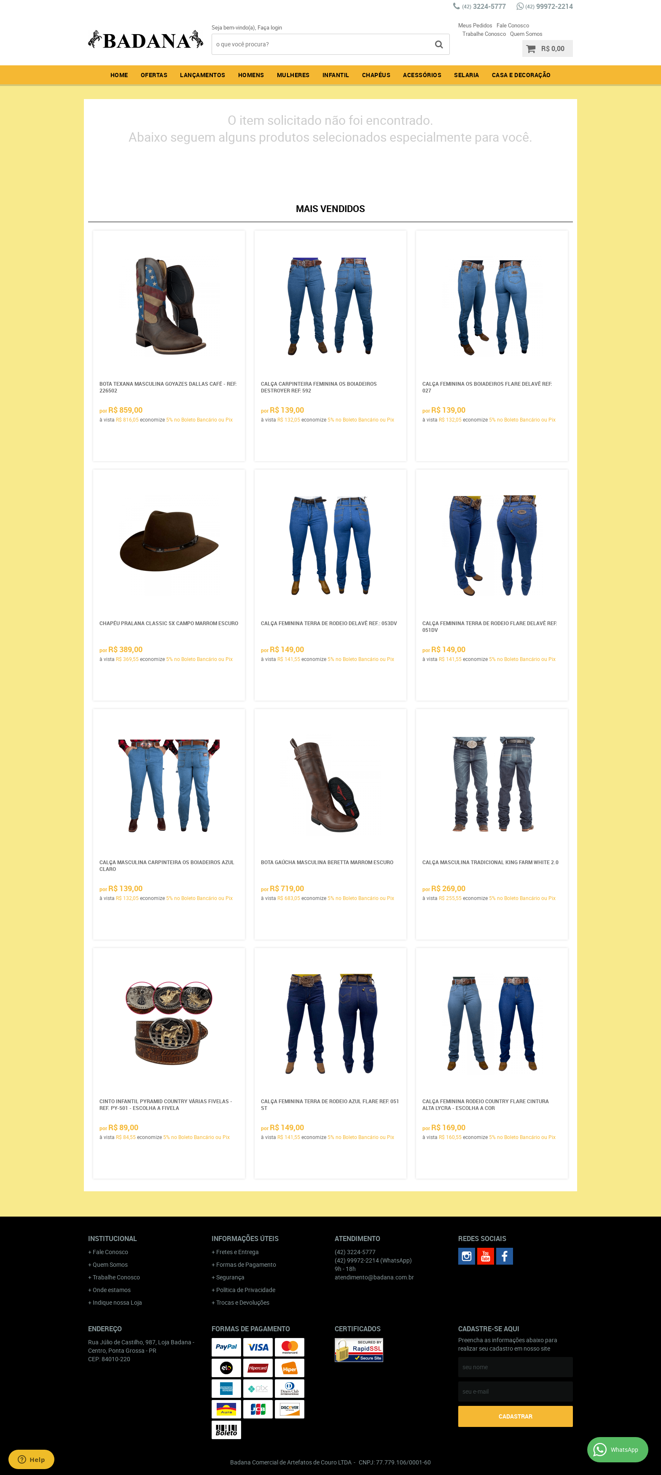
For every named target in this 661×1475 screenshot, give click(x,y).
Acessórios (422, 75)
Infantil (335, 75)
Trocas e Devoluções (242, 1302)
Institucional (112, 1238)
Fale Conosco (513, 25)
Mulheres (293, 75)
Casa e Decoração (521, 75)
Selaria (466, 75)
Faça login (270, 27)
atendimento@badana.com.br (374, 1277)
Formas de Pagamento (246, 1264)
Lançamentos (203, 75)
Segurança (230, 1277)
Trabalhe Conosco (484, 34)
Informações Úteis (245, 1238)
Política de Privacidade (245, 1290)
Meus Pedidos (475, 25)
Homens (251, 75)
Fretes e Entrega (237, 1252)
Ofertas (154, 75)
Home (119, 75)
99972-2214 (549, 6)
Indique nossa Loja (117, 1302)
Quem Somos (526, 34)
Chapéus (376, 75)
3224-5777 (484, 6)
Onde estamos (112, 1290)
